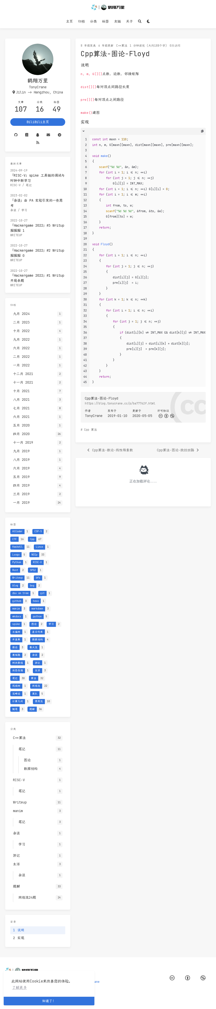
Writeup (16, 235)
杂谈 (13, 210)
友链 (117, 21)
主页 (69, 21)
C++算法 (121, 46)
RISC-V (15, 185)
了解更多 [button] (19, 987)
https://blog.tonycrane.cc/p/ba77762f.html (120, 403)
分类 (93, 21)
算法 (94, 430)
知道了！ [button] (49, 1001)
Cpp (86, 430)
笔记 (29, 185)
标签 (105, 21)
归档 (81, 21)
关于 (129, 21)
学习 (24, 210)
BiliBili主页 (37, 122)
